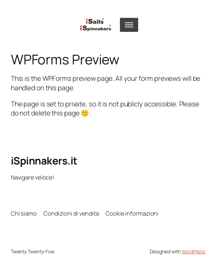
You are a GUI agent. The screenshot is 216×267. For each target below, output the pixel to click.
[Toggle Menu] (129, 24)
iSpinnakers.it (44, 161)
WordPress (193, 251)
